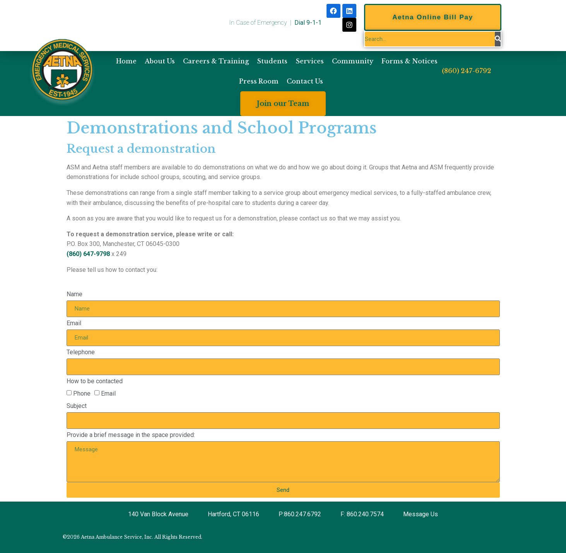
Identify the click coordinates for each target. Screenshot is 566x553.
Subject (77, 406)
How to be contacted (95, 381)
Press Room (259, 81)
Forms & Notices (409, 61)
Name (74, 294)
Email (74, 323)
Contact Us (305, 81)
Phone (82, 393)
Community (352, 61)
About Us (160, 61)
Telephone (81, 352)
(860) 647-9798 (88, 254)
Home (126, 61)
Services (310, 61)
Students (272, 61)
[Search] (498, 39)
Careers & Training (216, 61)
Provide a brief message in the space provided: (131, 435)
